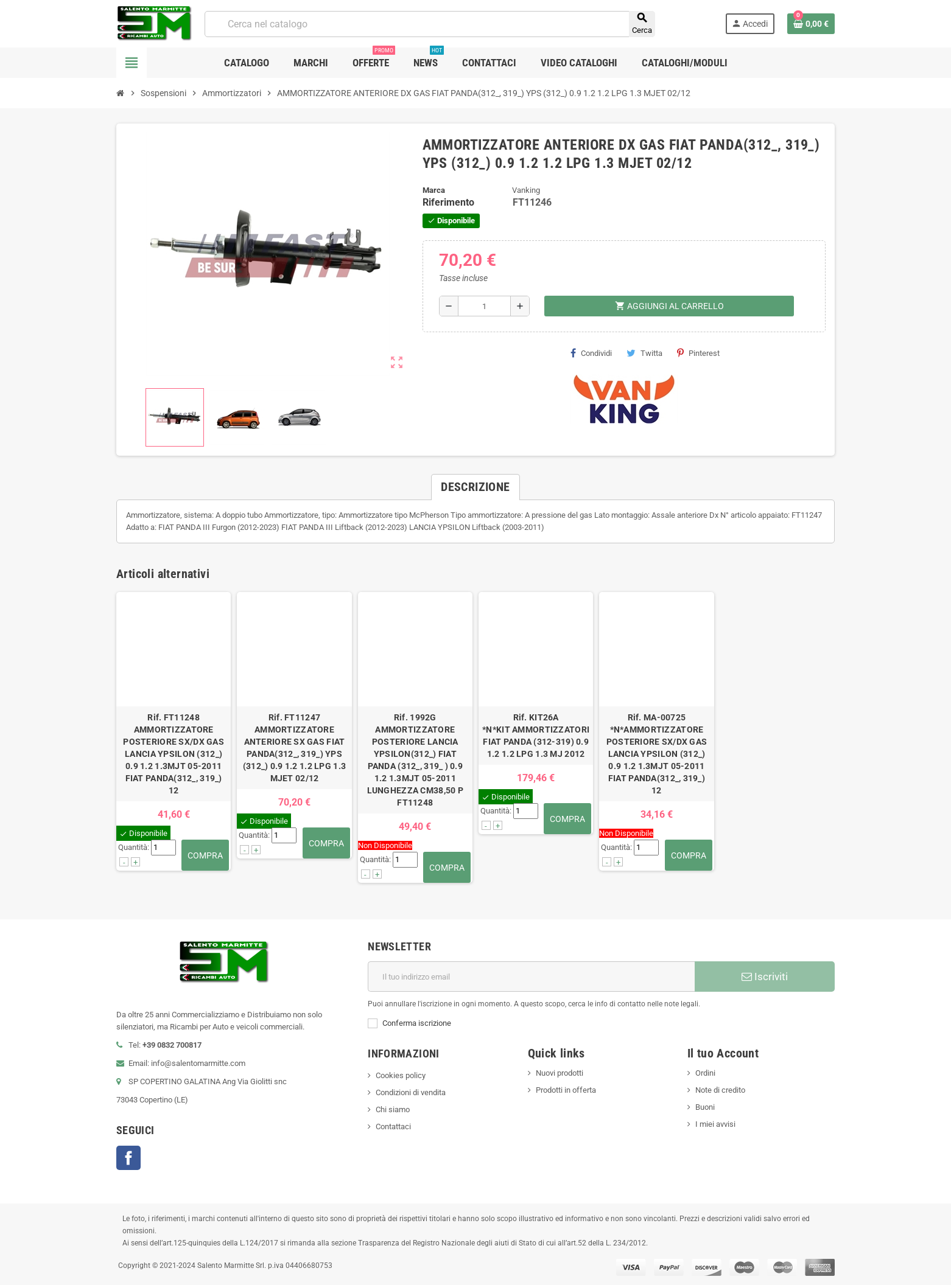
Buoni (705, 1107)
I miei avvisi (715, 1124)
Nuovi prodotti (559, 1073)
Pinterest (698, 353)
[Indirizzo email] (531, 976)
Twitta (644, 353)
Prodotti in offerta (566, 1090)
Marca (434, 190)
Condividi (591, 353)
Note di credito (720, 1090)
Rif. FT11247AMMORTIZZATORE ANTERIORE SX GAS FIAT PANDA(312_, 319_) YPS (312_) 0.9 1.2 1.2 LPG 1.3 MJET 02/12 (294, 747)
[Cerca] (429, 24)
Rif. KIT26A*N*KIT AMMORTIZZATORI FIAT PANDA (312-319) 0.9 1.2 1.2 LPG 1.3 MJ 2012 (535, 735)
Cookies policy (401, 1075)
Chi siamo (393, 1109)
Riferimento (448, 202)
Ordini (705, 1073)
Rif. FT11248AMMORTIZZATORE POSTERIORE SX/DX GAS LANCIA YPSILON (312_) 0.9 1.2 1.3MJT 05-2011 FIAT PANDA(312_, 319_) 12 (173, 753)
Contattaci (393, 1126)
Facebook (128, 1158)
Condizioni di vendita (411, 1092)
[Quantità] (484, 306)
